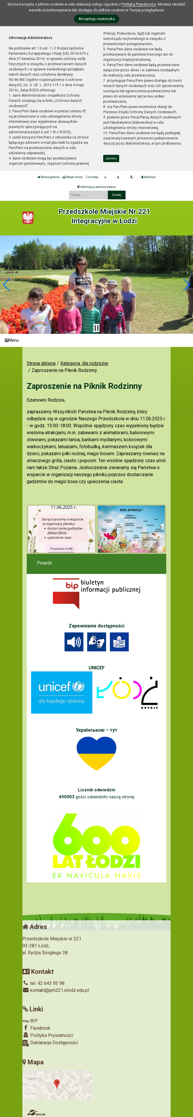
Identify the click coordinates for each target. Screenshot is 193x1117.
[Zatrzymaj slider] (96, 328)
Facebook (36, 1028)
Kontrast (148, 177)
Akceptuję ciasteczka (96, 19)
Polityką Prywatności (139, 4)
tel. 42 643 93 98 (43, 983)
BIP (30, 1021)
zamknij (111, 158)
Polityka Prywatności (47, 1035)
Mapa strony (72, 177)
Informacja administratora (97, 187)
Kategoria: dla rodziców (84, 363)
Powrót (44, 563)
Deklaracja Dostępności (50, 1043)
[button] (7, 284)
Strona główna (48, 177)
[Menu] (96, 340)
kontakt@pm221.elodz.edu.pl (55, 990)
